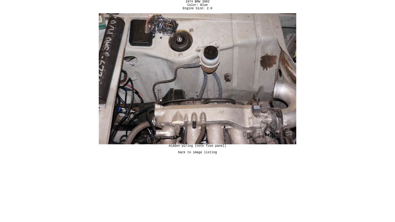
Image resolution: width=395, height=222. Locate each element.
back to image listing (197, 156)
